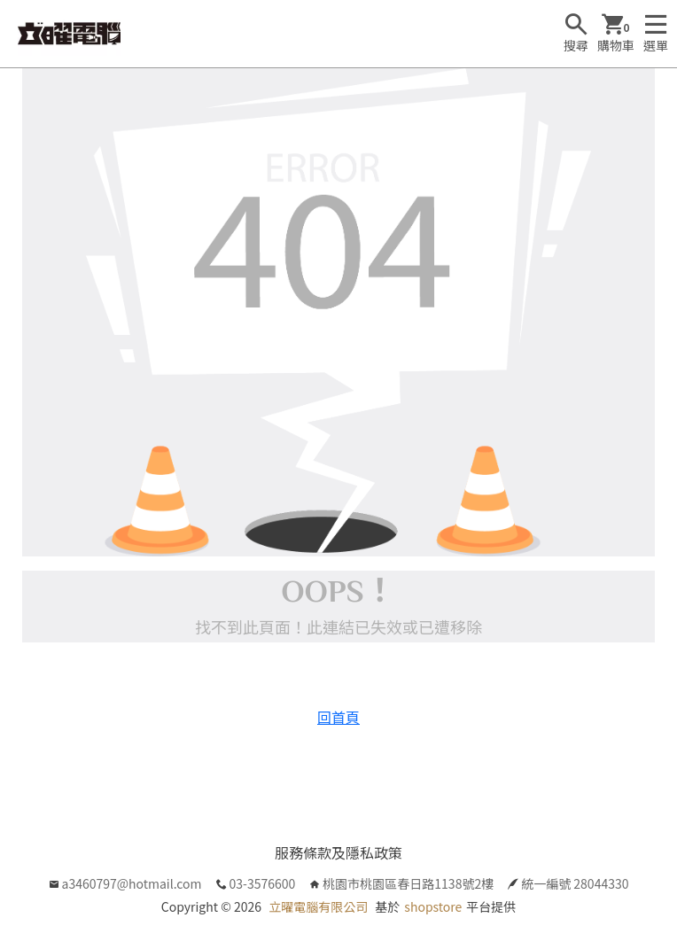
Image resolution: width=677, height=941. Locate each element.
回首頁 (338, 716)
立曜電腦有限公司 (318, 906)
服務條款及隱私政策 (338, 852)
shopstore (433, 906)
